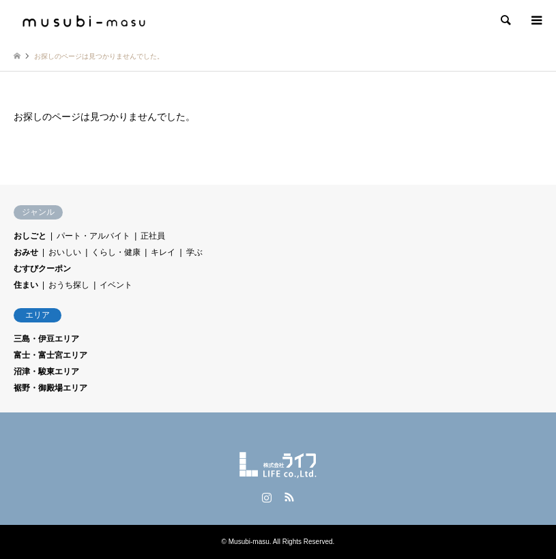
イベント (116, 285)
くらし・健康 (116, 252)
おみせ (26, 252)
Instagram (267, 497)
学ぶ (194, 252)
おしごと (30, 236)
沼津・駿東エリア (46, 371)
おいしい (64, 252)
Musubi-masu (249, 541)
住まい (26, 285)
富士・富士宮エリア (50, 355)
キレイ (163, 252)
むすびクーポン (42, 268)
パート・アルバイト (93, 236)
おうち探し (68, 285)
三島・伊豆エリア (46, 339)
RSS (289, 497)
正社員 (153, 236)
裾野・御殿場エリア (50, 388)
